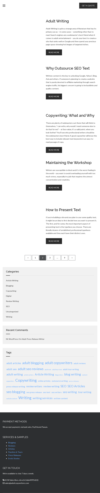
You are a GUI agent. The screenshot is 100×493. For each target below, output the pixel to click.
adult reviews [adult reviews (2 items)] (80, 363)
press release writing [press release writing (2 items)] (15, 386)
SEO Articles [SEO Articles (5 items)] (76, 386)
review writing (12, 301)
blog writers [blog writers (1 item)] (59, 375)
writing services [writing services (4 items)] (43, 398)
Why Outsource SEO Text (68, 68)
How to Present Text (63, 210)
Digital (8, 296)
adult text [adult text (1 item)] (48, 369)
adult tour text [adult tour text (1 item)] (57, 369)
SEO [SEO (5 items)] (63, 386)
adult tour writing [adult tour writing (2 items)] (71, 369)
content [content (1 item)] (84, 375)
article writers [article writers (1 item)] (29, 375)
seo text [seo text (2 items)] (46, 392)
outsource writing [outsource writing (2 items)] (60, 381)
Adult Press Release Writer (33, 339)
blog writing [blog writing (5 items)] (72, 374)
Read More (54, 52)
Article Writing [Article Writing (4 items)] (44, 374)
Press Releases (14, 455)
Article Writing (12, 280)
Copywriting (11, 291)
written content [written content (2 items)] (61, 398)
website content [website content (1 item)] (11, 398)
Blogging (9, 286)
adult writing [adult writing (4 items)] (14, 374)
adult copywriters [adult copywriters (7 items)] (58, 363)
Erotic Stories (14, 458)
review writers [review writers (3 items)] (34, 386)
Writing (9, 317)
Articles (11, 449)
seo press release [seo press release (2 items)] (34, 392)
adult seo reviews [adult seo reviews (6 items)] (30, 369)
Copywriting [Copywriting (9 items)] (26, 380)
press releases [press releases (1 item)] (74, 381)
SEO (8, 306)
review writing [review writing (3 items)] (51, 386)
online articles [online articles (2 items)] (44, 381)
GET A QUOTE (88, 5)
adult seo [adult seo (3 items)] (11, 369)
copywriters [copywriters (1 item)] (10, 381)
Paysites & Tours (15, 452)
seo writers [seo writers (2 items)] (56, 392)
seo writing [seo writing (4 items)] (70, 392)
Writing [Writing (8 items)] (24, 397)
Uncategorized (12, 311)
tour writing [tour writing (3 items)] (84, 392)
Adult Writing (57, 21)
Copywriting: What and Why (70, 115)
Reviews (11, 446)
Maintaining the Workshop (69, 162)
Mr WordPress (12, 339)
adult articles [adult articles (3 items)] (13, 363)
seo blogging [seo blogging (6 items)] (15, 392)
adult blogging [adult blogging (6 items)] (33, 363)
